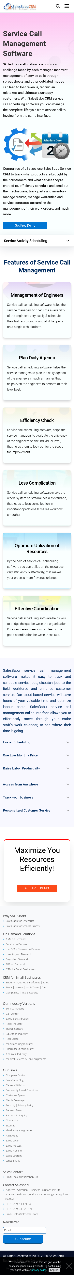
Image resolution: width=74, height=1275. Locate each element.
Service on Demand (17, 944)
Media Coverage (15, 1100)
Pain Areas (12, 1135)
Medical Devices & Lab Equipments (26, 1059)
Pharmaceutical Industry (20, 1049)
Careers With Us (15, 1085)
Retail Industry (14, 1023)
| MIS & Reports (28, 992)
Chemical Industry (16, 1054)
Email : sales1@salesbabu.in (22, 1177)
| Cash (43, 987)
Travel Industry (14, 1028)
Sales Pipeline (14, 1150)
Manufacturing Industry (19, 1044)
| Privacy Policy (24, 1105)
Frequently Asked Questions (22, 1090)
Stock (9, 987)
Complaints (12, 992)
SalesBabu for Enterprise (20, 921)
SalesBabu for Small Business (22, 926)
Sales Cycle (12, 1140)
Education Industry (16, 1034)
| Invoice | (18, 987)
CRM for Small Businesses (21, 969)
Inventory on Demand (18, 954)
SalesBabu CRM (20, 7)
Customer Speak (15, 1095)
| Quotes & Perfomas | (28, 982)
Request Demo (14, 1110)
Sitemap (10, 1125)
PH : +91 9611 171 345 (19, 1204)
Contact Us (12, 1120)
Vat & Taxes (32, 987)
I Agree (54, 1269)
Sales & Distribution (17, 1018)
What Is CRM (13, 1160)
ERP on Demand (15, 964)
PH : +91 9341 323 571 (19, 1209)
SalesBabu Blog (14, 1080)
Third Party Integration (19, 1130)
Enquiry (10, 982)
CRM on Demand (15, 939)
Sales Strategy (14, 1155)
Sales (45, 982)
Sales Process (14, 1145)
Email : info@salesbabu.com (22, 1214)
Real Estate (12, 1039)
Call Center (12, 1013)
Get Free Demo (25, 225)
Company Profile (15, 1075)
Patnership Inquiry (16, 1115)
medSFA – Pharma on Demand (23, 949)
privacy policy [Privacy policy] (38, 1269)
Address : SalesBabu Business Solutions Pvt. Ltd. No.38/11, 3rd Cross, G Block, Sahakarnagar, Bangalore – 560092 (37, 1194)
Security (10, 1105)
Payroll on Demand (17, 959)
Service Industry (15, 1008)
